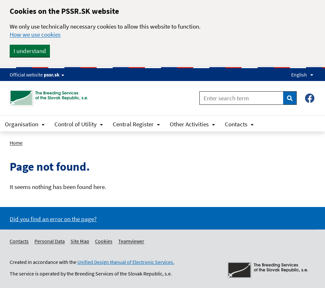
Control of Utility (78, 124)
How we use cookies (35, 34)
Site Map (80, 241)
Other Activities (192, 124)
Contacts (239, 124)
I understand (30, 51)
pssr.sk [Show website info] (54, 74)
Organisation (25, 124)
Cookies (103, 241)
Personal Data (49, 241)
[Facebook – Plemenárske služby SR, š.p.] (309, 98)
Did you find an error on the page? (53, 219)
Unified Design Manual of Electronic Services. (125, 262)
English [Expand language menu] (302, 74)
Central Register (136, 124)
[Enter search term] (241, 98)
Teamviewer (131, 241)
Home (16, 143)
